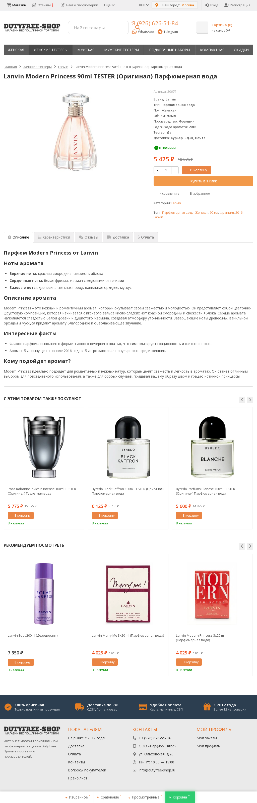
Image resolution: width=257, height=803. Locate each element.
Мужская (85, 49)
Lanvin (176, 203)
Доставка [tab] (118, 237)
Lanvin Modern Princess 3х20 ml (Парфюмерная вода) (200, 637)
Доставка (76, 746)
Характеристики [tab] (54, 237)
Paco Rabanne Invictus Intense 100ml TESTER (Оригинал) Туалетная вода (42, 491)
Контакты (76, 762)
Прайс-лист (77, 778)
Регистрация (237, 5)
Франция (227, 212)
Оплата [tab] (146, 237)
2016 (238, 212)
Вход (211, 5)
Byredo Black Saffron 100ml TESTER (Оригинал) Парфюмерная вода (127, 491)
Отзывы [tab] (88, 237)
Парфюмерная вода (178, 212)
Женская (16, 49)
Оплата (74, 754)
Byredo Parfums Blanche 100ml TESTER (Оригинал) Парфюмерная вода (205, 491)
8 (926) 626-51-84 (155, 23)
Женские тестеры (51, 49)
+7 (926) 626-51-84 (154, 738)
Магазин (16, 5)
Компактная (212, 49)
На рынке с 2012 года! (86, 738)
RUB (144, 5)
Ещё (109, 5)
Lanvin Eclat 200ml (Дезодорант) (32, 635)
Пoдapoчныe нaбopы (169, 49)
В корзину (195, 170)
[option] (44, 468)
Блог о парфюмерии (79, 5)
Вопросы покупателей (87, 770)
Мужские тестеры (121, 49)
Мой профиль (208, 746)
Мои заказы (207, 738)
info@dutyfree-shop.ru (157, 770)
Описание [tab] (18, 237)
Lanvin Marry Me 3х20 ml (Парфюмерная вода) (128, 635)
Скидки (241, 49)
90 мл (214, 212)
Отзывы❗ (43, 5)
